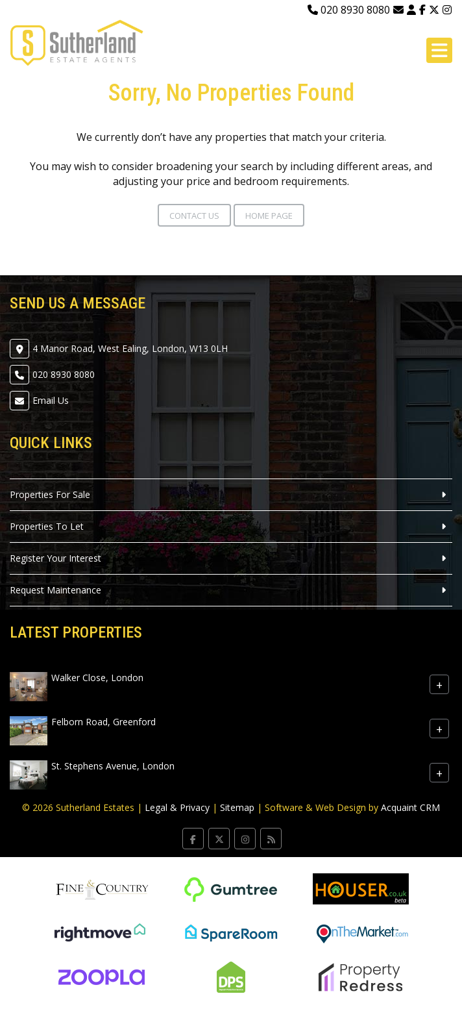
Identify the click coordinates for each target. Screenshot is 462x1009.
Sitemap (237, 807)
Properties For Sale (50, 494)
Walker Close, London (97, 677)
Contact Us (194, 215)
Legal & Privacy (177, 807)
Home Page (269, 215)
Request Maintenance (55, 590)
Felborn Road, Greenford (103, 722)
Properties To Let (47, 526)
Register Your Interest (55, 558)
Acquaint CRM (410, 807)
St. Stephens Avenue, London (113, 766)
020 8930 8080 (349, 10)
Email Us (50, 400)
